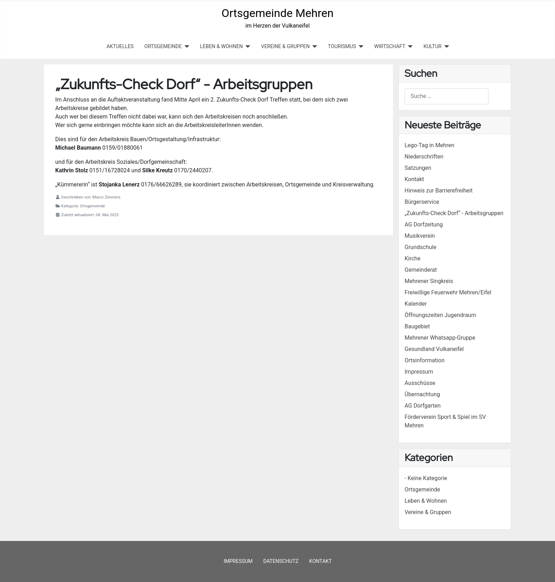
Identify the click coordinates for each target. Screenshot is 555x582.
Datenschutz (281, 561)
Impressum (238, 561)
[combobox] (446, 96)
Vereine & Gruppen (428, 512)
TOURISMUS (342, 47)
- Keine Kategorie (426, 478)
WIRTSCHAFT (389, 47)
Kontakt (320, 561)
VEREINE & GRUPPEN (285, 47)
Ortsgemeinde (422, 489)
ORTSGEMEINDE (163, 47)
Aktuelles (120, 47)
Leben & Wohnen (426, 500)
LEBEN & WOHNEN (221, 47)
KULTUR (432, 47)
